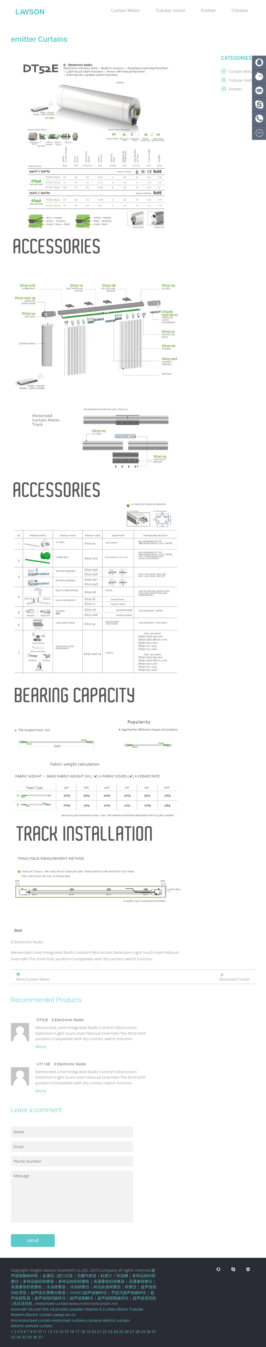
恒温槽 (122, 1275)
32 (13, 1336)
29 (143, 1331)
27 (132, 1331)
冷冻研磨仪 (79, 1286)
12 (50, 1331)
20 (94, 1331)
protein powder (70, 1309)
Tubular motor (170, 10)
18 (83, 1331)
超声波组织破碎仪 (50, 1297)
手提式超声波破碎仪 (128, 1292)
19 (88, 1331)
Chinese (239, 10)
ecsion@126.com (26, 1309)
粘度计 (106, 1275)
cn (73, 1314)
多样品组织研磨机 (73, 1281)
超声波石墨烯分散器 (48, 1292)
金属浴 (48, 1275)
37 (40, 1336)
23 (110, 1331)
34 (18, 1336)
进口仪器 (65, 1275)
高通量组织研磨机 (26, 1286)
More (40, 1047)
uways (59, 1314)
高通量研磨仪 (140, 1281)
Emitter (208, 10)
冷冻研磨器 (56, 1286)
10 (39, 1331)
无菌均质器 (86, 1275)
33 (24, 1336)
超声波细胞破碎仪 (113, 1297)
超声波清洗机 (144, 1297)
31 (154, 1331)
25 (121, 1331)
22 (105, 1331)
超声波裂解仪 (81, 1297)
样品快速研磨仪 (107, 1286)
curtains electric (101, 1320)
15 (66, 1331)
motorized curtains (69, 1320)
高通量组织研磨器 (109, 1281)
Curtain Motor (125, 10)
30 (148, 1331)
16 (72, 1331)
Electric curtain (38, 1314)
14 (61, 1331)
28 (137, 1331)
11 (44, 1331)
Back (18, 930)
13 (55, 1331)
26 (126, 1331)
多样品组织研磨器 (38, 1281)
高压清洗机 (22, 1303)
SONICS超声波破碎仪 (88, 1292)
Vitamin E (93, 1309)
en (68, 1314)
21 (99, 1331)
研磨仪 (131, 1286)
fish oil (49, 1309)
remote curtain (38, 1325)
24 (116, 1331)
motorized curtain (52, 1303)
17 (77, 1331)
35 (29, 1336)
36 (35, 1336)
